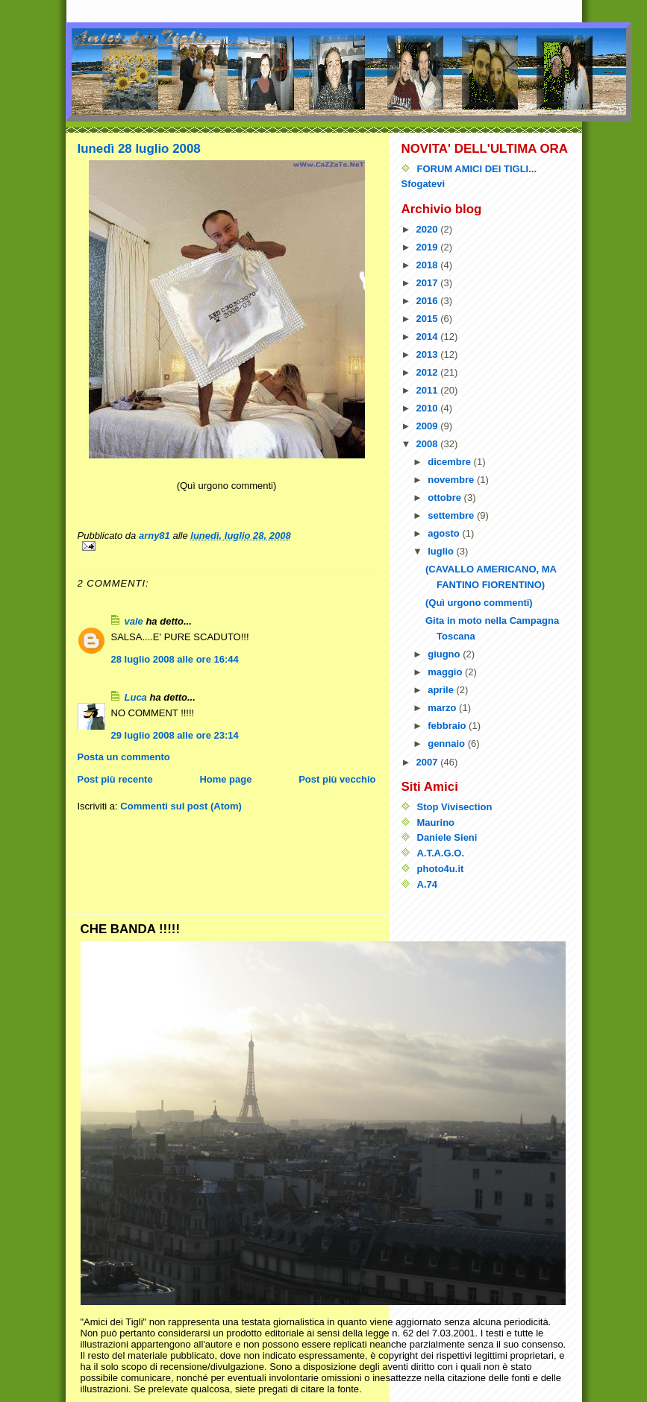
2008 (428, 443)
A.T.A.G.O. (441, 853)
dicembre (450, 461)
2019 (428, 247)
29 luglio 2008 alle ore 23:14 (175, 735)
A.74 (427, 884)
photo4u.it (440, 868)
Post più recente (115, 779)
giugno (445, 654)
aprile (442, 689)
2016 (428, 300)
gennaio (447, 743)
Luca (136, 697)
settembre (452, 515)
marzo (443, 707)
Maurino (436, 822)
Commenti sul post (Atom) (181, 806)
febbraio (448, 725)
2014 (428, 336)
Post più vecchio (337, 779)
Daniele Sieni (447, 837)
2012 (428, 372)
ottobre (445, 497)
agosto (445, 533)
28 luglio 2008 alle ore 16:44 (175, 659)
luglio (442, 551)
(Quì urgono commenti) (479, 602)
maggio (446, 672)
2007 (428, 762)
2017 (428, 282)
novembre (452, 479)
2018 (428, 265)
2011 (428, 390)
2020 (428, 229)
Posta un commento (124, 756)
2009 (428, 426)
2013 (428, 354)
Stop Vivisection (455, 806)
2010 (428, 408)
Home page (225, 779)
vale (134, 621)
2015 (428, 318)
